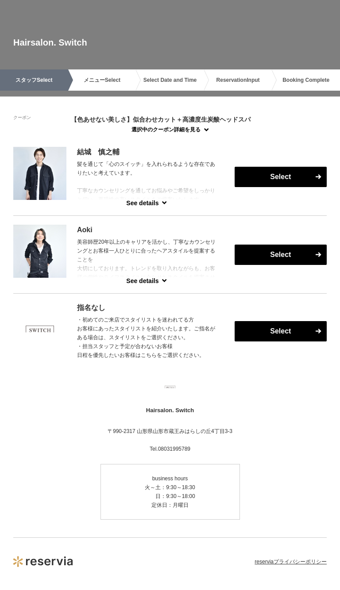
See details (142, 203)
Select (280, 176)
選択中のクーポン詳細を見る (166, 129)
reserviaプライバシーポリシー (291, 562)
